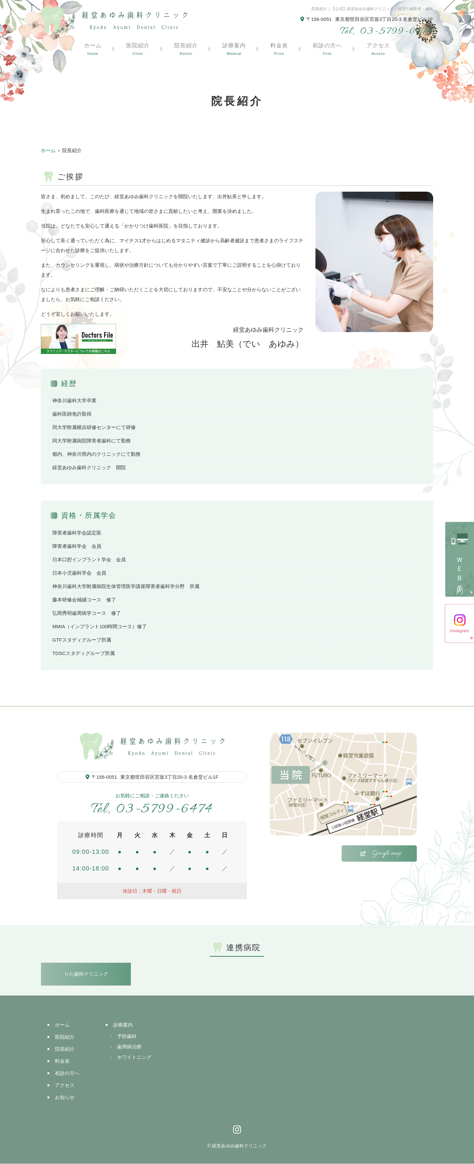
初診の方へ (327, 49)
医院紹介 (138, 49)
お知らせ (65, 1097)
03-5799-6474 (152, 809)
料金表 (279, 49)
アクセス (378, 49)
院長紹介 (186, 49)
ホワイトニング (134, 1057)
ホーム (93, 49)
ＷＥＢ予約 (459, 568)
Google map (386, 853)
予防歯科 (127, 1036)
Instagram (459, 630)
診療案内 (234, 49)
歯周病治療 (129, 1047)
